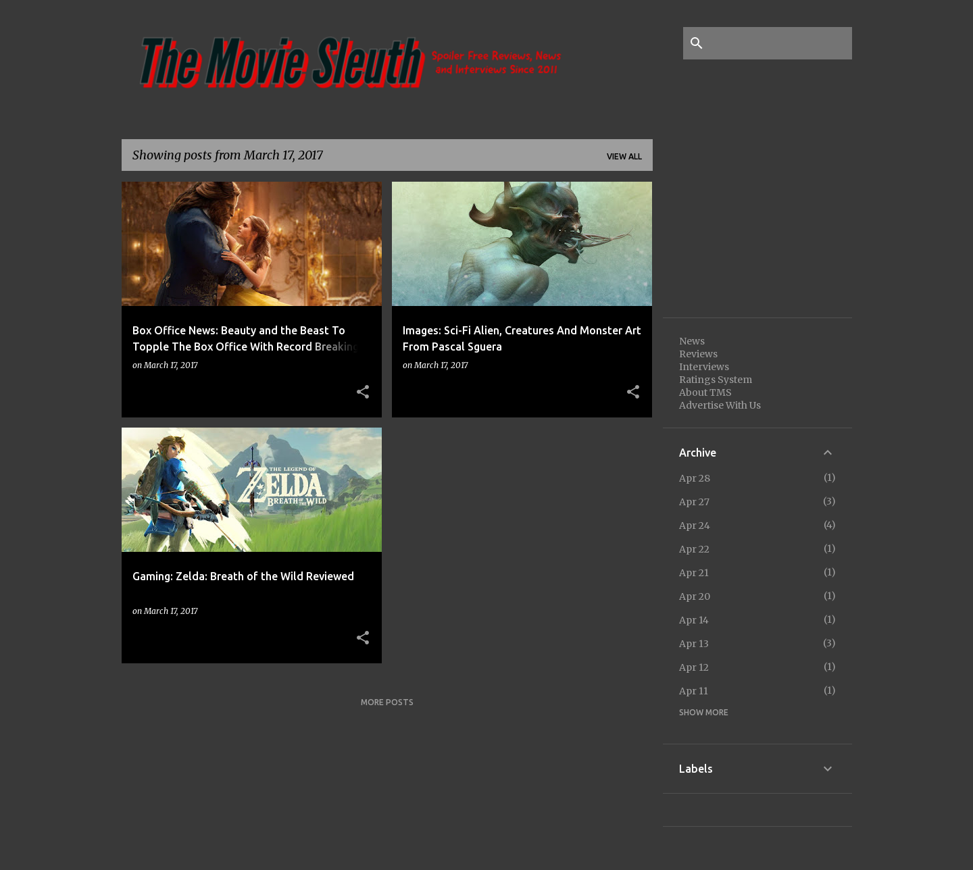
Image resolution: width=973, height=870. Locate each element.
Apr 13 (694, 644)
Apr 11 (693, 691)
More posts (387, 702)
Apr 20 (694, 596)
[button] (363, 392)
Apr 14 (694, 620)
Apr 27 (694, 502)
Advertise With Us (720, 405)
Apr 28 (694, 478)
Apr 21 (694, 573)
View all (624, 156)
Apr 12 (694, 667)
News (692, 341)
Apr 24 (694, 525)
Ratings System (715, 380)
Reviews (698, 354)
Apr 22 (694, 549)
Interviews (704, 367)
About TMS (705, 392)
